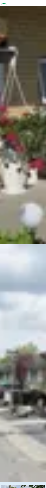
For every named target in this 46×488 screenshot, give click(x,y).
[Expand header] (43, 3)
